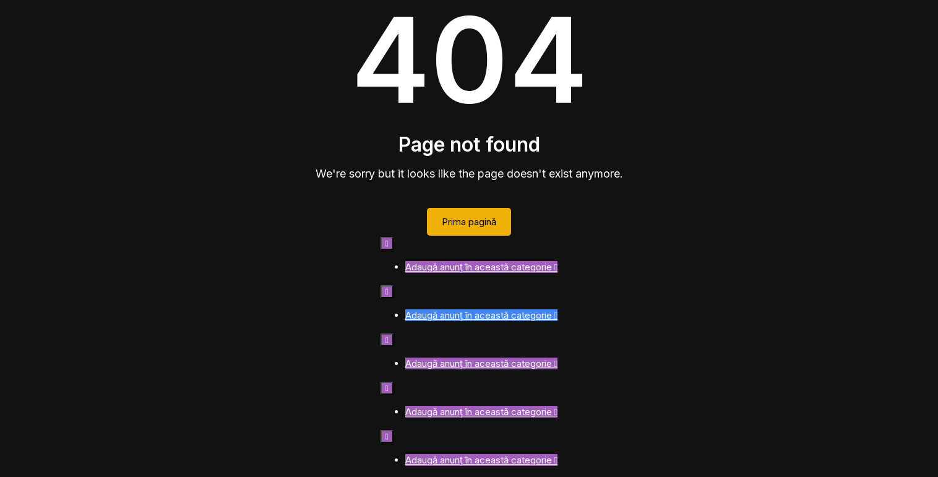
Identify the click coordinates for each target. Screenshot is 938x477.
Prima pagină (469, 222)
